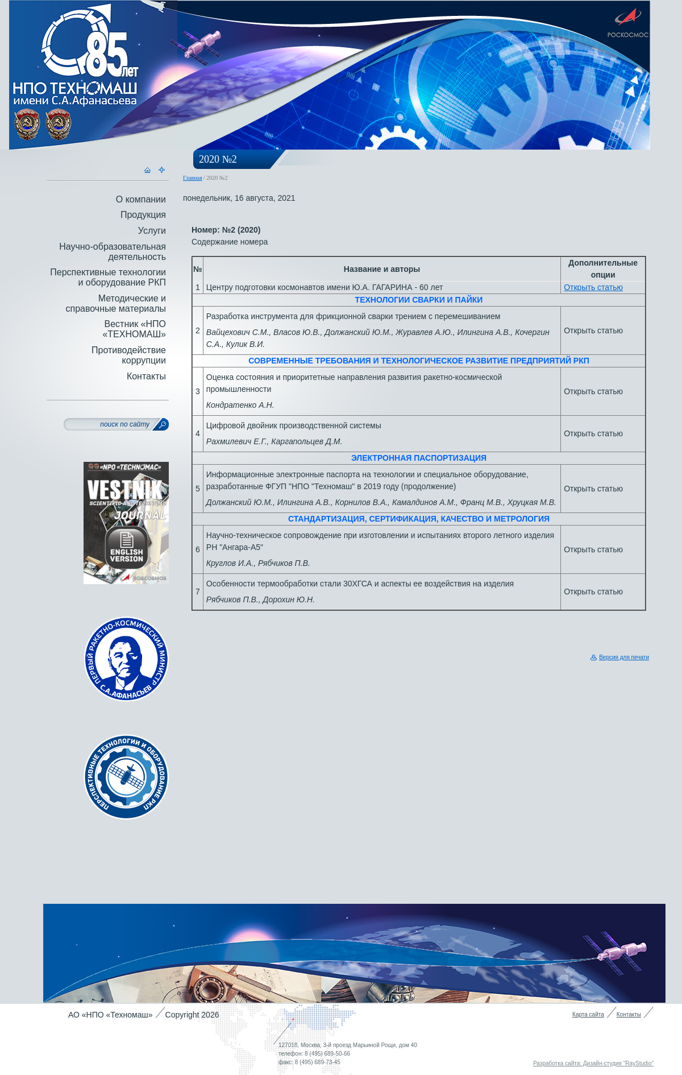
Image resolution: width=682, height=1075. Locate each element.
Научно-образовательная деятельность (112, 252)
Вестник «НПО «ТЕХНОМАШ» (134, 329)
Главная (192, 178)
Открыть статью (593, 287)
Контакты (146, 376)
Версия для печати (624, 657)
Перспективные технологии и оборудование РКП (108, 277)
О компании (141, 199)
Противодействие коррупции (129, 355)
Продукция (143, 215)
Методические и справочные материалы (115, 303)
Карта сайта (588, 1014)
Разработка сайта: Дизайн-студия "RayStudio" (593, 1063)
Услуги (152, 230)
